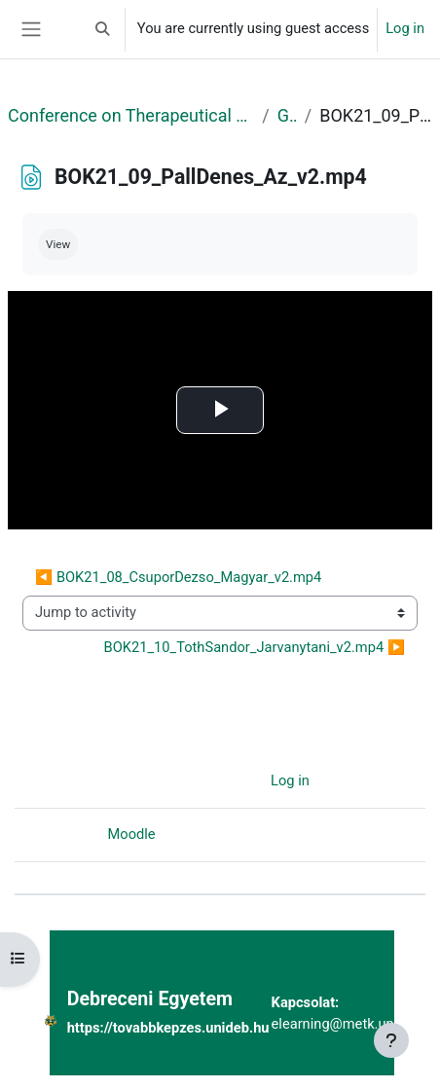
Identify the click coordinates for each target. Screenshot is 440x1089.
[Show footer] (391, 1040)
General (287, 115)
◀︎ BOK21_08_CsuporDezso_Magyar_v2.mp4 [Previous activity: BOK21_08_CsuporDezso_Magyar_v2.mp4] (178, 577)
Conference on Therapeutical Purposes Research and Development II (131, 115)
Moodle (132, 834)
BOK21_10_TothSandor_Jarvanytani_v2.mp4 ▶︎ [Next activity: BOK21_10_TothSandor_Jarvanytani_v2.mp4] (254, 647)
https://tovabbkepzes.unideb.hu (168, 1027)
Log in (404, 28)
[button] (102, 29)
